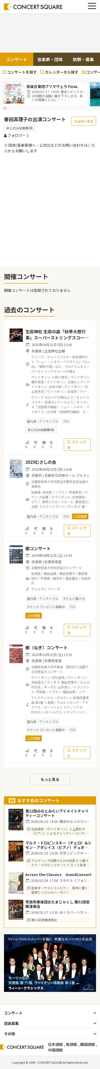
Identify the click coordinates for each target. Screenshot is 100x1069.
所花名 (36, 687)
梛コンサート (38, 548)
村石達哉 (58, 677)
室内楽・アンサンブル (42, 421)
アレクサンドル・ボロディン (51, 697)
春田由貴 (50, 573)
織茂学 (57, 578)
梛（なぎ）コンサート (46, 647)
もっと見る (50, 779)
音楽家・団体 (50, 59)
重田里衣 (71, 578)
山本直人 (64, 687)
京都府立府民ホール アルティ (67, 475)
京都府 (36, 475)
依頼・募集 (83, 59)
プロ (66, 421)
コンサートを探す (19, 72)
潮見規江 (81, 501)
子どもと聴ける (74, 598)
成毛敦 (47, 492)
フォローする (83, 121)
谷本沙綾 (55, 386)
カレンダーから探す (59, 72)
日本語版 (55, 1044)
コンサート (16, 59)
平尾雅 (45, 578)
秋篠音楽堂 (53, 561)
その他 (9, 1033)
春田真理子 (67, 573)
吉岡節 (36, 573)
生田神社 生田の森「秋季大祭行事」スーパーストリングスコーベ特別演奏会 (57, 337)
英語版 (71, 1044)
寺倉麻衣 (75, 492)
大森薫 (43, 497)
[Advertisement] (50, 34)
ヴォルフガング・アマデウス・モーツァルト (59, 704)
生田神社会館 (54, 350)
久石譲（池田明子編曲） (64, 411)
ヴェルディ (39, 589)
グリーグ (37, 397)
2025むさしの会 (40, 462)
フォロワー (16, 135)
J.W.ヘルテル (52, 712)
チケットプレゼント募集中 (46, 606)
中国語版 (55, 1050)
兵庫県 (36, 350)
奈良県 (36, 561)
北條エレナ (75, 382)
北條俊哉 (78, 497)
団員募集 (11, 1023)
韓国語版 (87, 1044)
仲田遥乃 (37, 682)
